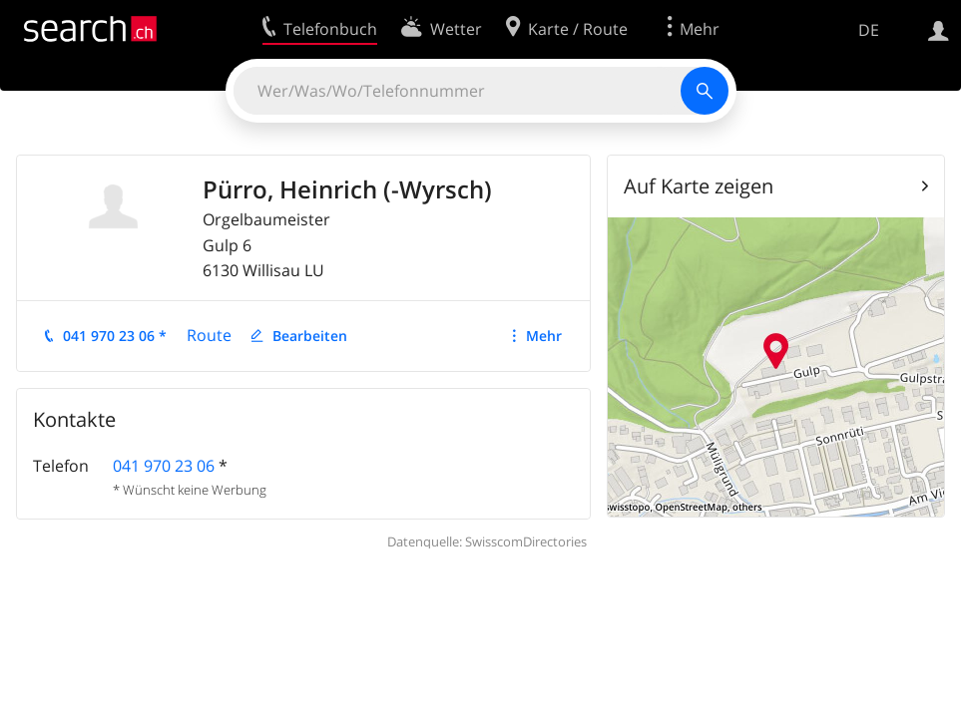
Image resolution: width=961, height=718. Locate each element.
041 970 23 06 (164, 466)
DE (868, 30)
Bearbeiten (309, 335)
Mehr (544, 335)
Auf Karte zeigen (698, 186)
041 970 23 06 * (115, 335)
